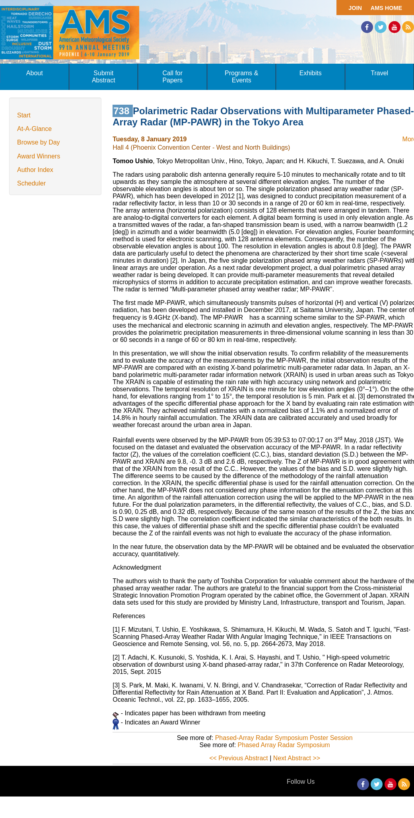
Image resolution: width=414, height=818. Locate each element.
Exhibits (310, 73)
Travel (379, 73)
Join (355, 8)
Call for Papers (172, 77)
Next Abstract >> (296, 758)
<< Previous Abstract (238, 758)
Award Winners (38, 156)
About (34, 73)
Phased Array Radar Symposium (284, 745)
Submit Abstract (103, 77)
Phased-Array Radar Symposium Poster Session (284, 737)
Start (24, 115)
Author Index (35, 169)
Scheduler (31, 183)
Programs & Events (241, 77)
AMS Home (386, 8)
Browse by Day (38, 142)
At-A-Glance (34, 128)
